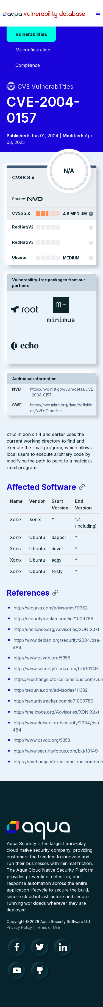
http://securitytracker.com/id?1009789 (53, 618)
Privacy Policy (19, 927)
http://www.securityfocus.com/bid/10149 (55, 668)
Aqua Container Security (38, 830)
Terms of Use (48, 927)
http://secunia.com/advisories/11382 (50, 608)
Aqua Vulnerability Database (44, 15)
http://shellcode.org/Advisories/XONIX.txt (56, 629)
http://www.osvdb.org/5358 (41, 658)
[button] (98, 13)
